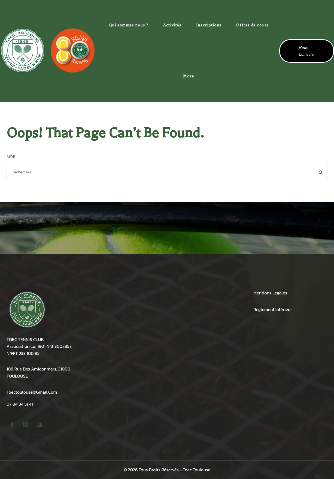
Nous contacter (307, 51)
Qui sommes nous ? (128, 25)
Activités (172, 25)
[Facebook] (12, 424)
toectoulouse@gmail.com (32, 392)
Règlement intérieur (272, 309)
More (188, 76)
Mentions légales (270, 293)
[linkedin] (39, 424)
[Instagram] (25, 424)
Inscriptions (208, 25)
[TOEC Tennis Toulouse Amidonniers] (47, 50)
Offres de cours (252, 25)
